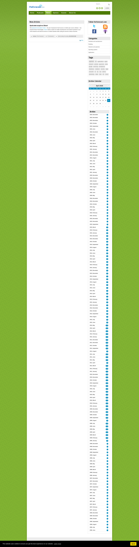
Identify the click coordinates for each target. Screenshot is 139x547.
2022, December (94, 132)
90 (107, 351)
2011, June (92, 357)
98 (107, 311)
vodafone (97, 69)
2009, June (92, 426)
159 (107, 423)
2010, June (92, 391)
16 (107, 227)
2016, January (93, 215)
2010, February (93, 403)
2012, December (94, 305)
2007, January (93, 510)
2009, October (93, 414)
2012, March (93, 331)
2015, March (93, 227)
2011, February (93, 368)
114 (107, 394)
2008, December (94, 443)
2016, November (94, 201)
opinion (91, 61)
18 (107, 230)
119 (107, 348)
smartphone (102, 66)
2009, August (93, 420)
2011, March (93, 365)
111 (107, 386)
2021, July (92, 160)
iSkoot (45, 29)
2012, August (93, 316)
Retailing (90, 44)
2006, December (94, 512)
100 (107, 328)
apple (106, 61)
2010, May (92, 394)
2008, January (93, 475)
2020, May (92, 195)
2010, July (92, 388)
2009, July (92, 423)
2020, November (94, 178)
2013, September (94, 279)
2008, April (92, 466)
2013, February (93, 299)
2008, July (92, 458)
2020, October (93, 181)
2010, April (92, 397)
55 (107, 259)
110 (107, 331)
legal (107, 69)
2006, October (93, 518)
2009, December (94, 409)
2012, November (94, 308)
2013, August (93, 282)
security (103, 69)
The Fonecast (40, 36)
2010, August (93, 386)
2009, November (94, 412)
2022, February (93, 146)
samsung (95, 66)
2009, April (92, 432)
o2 (95, 71)
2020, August (93, 186)
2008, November (94, 446)
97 (107, 299)
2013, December (94, 270)
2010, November (94, 377)
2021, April (92, 169)
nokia (106, 64)
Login (107, 8)
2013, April (92, 293)
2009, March (93, 435)
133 (107, 325)
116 (107, 371)
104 (107, 400)
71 (107, 276)
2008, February (93, 472)
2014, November (94, 238)
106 (107, 339)
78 (107, 264)
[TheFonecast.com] (37, 6)
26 (107, 233)
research (91, 64)
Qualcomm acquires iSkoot (39, 25)
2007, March (93, 504)
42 (107, 244)
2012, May (92, 325)
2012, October (93, 311)
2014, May (92, 256)
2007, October (93, 484)
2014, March (93, 261)
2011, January (93, 371)
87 (107, 308)
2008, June (92, 461)
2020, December (94, 175)
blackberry (91, 69)
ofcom (106, 74)
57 (107, 282)
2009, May (92, 429)
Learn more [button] (57, 544)
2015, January (93, 233)
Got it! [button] (133, 544)
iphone (104, 71)
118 (107, 374)
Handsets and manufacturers (95, 41)
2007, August (93, 489)
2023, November (94, 120)
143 (107, 406)
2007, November (94, 481)
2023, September (94, 126)
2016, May (92, 207)
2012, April (92, 328)
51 (107, 256)
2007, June (92, 495)
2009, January (93, 440)
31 (107, 247)
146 (107, 412)
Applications (91, 52)
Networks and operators (94, 47)
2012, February (93, 334)
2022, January (93, 149)
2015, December (94, 218)
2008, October (93, 449)
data (100, 74)
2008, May (92, 463)
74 (107, 293)
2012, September (94, 313)
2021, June (92, 163)
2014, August (93, 247)
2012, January (93, 336)
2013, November (94, 273)
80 (107, 322)
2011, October (93, 345)
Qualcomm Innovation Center (39, 28)
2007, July (92, 492)
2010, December (94, 374)
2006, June (92, 530)
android (96, 64)
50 (107, 253)
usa (100, 71)
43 (107, 250)
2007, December (94, 478)
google (90, 66)
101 (107, 365)
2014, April (92, 259)
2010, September (94, 383)
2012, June (92, 322)
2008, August (93, 455)
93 (107, 420)
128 (107, 391)
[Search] (102, 4)
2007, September (94, 487)
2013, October (93, 276)
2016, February (93, 212)
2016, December (94, 198)
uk (96, 61)
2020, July (92, 189)
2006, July (92, 527)
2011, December (94, 339)
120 (107, 357)
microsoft (91, 71)
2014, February (93, 264)
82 (107, 362)
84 (107, 267)
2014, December (94, 235)
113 (107, 334)
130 (107, 345)
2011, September (94, 348)
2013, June (92, 287)
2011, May (92, 360)
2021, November (94, 155)
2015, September (94, 224)
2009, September (94, 417)
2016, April (92, 210)
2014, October (93, 241)
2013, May (92, 290)
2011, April (92, 362)
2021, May (92, 166)
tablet (96, 74)
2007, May (92, 498)
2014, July (92, 250)
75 (107, 290)
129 (107, 336)
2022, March (93, 143)
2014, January (93, 267)
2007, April (92, 501)
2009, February (93, 437)
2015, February (93, 230)
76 (107, 279)
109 (107, 342)
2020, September (94, 184)
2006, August (93, 524)
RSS (82, 40)
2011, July (92, 354)
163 (107, 435)
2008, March (93, 469)
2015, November (94, 221)
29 (107, 440)
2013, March (93, 296)
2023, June (92, 129)
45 (107, 238)
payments (101, 64)
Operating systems (92, 49)
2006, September (94, 521)
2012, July (92, 319)
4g (97, 71)
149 (107, 414)
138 (107, 368)
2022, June (92, 135)
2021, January (93, 172)
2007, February (93, 507)
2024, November (94, 114)
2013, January (93, 302)
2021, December (94, 152)
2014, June (92, 253)
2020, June (92, 192)
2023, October (93, 123)
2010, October (93, 380)
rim (103, 74)
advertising (91, 74)
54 (107, 241)
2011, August (93, 351)
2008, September (94, 452)
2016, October (93, 204)
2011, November (94, 342)
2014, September (94, 244)
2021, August (93, 158)
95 (107, 302)
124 (107, 354)
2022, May (92, 137)
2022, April (92, 140)
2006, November (94, 515)
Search (109, 4)
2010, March (93, 400)
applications (101, 61)
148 (107, 417)
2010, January (93, 406)
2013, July (92, 284)
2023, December (94, 117)
